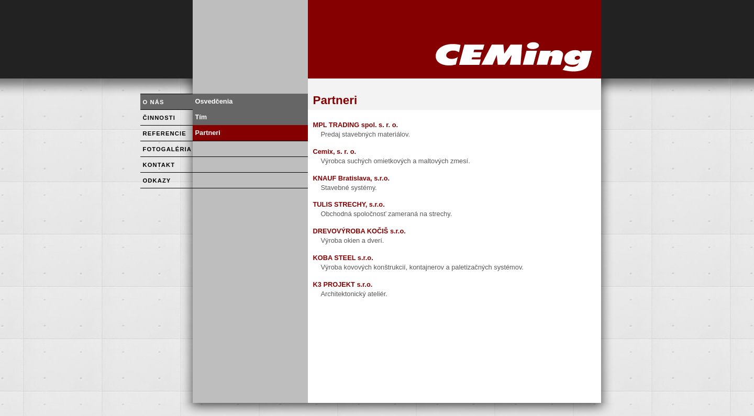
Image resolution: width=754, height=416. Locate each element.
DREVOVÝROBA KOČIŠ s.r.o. (359, 231)
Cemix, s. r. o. (335, 151)
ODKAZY (157, 180)
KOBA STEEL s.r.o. (343, 258)
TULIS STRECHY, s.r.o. (349, 204)
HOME (454, 39)
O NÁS (153, 102)
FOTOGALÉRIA (167, 149)
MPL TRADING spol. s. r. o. (355, 125)
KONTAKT (159, 165)
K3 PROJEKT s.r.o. (343, 284)
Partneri (207, 133)
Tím (201, 117)
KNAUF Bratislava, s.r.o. (351, 178)
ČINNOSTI (159, 118)
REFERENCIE (164, 133)
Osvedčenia (214, 101)
